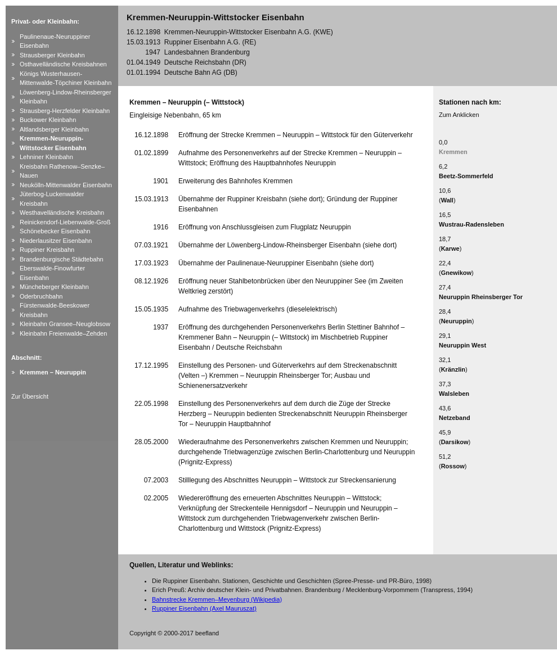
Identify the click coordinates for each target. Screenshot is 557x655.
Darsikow (455, 442)
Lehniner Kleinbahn (46, 156)
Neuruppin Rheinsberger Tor (481, 296)
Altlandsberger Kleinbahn (54, 129)
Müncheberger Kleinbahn (54, 286)
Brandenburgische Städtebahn (62, 259)
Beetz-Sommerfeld (466, 176)
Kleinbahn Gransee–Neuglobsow (65, 323)
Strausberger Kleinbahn (52, 55)
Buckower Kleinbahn (48, 119)
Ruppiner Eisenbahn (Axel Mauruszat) (204, 608)
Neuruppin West (462, 345)
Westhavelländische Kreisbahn (62, 212)
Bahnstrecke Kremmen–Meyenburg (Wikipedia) (217, 599)
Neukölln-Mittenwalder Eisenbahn (66, 185)
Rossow (453, 466)
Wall (447, 200)
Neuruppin (456, 321)
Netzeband (454, 417)
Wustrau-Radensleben (471, 224)
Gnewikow (456, 272)
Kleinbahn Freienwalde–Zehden (63, 333)
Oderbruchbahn (41, 296)
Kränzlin (453, 369)
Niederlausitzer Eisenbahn (56, 240)
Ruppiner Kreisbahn (47, 249)
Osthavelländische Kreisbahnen (63, 64)
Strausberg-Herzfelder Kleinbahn (65, 110)
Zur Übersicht (29, 396)
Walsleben (454, 393)
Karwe (450, 248)
